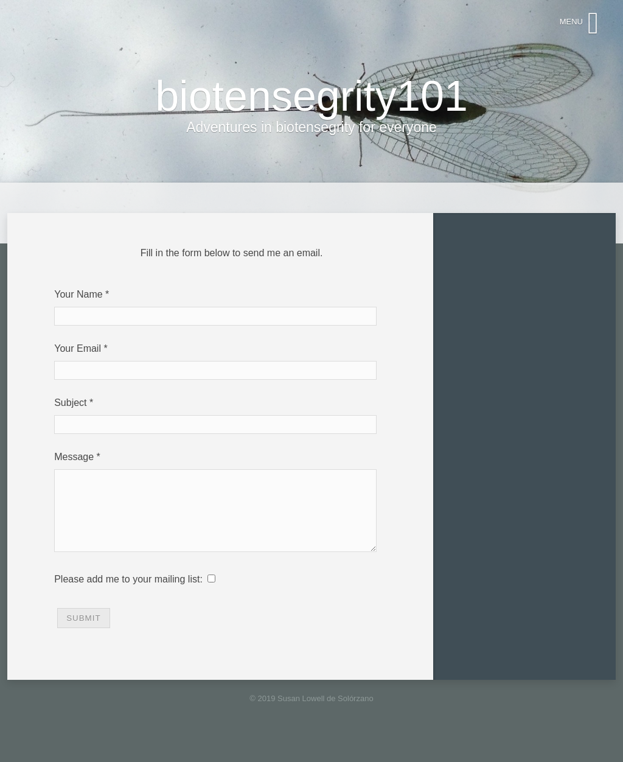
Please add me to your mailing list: (128, 594)
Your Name (78, 294)
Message (74, 457)
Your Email (77, 348)
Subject (70, 402)
